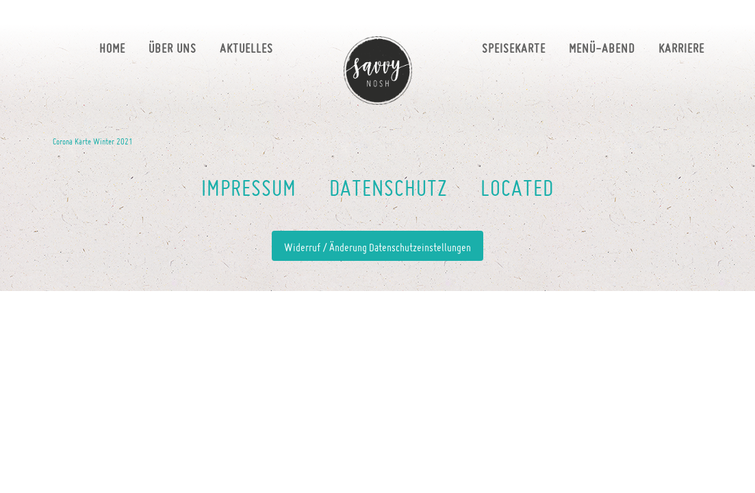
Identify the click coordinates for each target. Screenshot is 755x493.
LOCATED (517, 187)
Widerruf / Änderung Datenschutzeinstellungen (377, 247)
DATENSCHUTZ (388, 187)
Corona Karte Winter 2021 (93, 141)
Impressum (248, 187)
